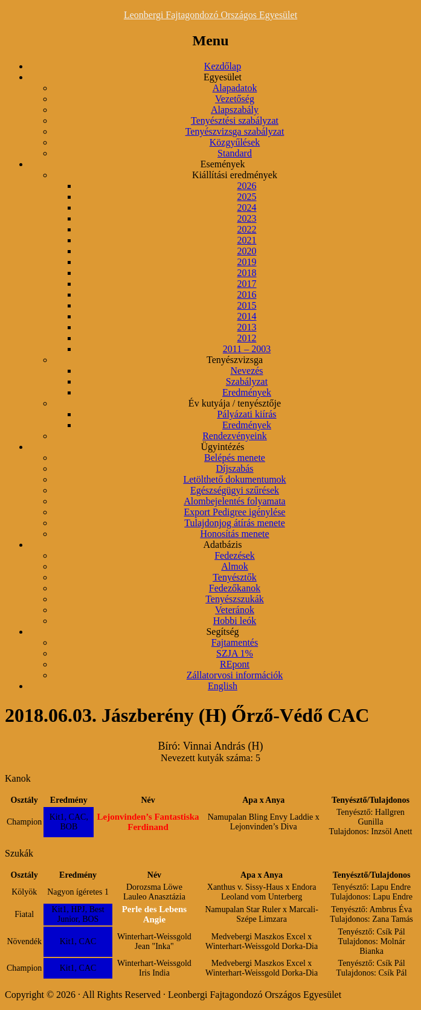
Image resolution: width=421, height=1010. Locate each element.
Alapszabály (235, 110)
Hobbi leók (235, 621)
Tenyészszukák (234, 599)
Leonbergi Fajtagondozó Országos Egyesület (210, 15)
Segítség (222, 631)
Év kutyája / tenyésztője (234, 403)
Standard (234, 153)
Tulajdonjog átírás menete (234, 523)
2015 (247, 305)
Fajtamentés (234, 642)
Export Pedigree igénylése (235, 512)
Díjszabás (234, 468)
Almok (234, 566)
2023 (247, 218)
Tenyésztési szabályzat (234, 120)
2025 (247, 196)
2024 (247, 207)
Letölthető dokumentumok (234, 479)
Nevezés (246, 370)
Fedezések (234, 555)
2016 (247, 294)
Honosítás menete (234, 534)
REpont (234, 664)
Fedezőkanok (234, 588)
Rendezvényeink (234, 436)
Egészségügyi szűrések (234, 490)
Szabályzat (247, 381)
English (222, 686)
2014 (247, 316)
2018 (247, 273)
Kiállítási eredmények (234, 175)
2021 (247, 240)
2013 (247, 327)
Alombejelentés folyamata (234, 501)
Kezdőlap (222, 66)
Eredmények (246, 392)
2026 (247, 186)
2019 (247, 262)
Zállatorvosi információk (235, 675)
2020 (247, 251)
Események (223, 164)
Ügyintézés (223, 447)
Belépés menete (234, 457)
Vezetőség (234, 99)
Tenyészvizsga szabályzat (234, 131)
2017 (247, 283)
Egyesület (223, 77)
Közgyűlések (235, 142)
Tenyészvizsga (235, 360)
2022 (247, 229)
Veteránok (234, 610)
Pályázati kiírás (246, 414)
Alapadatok (235, 88)
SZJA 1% (234, 653)
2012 (247, 338)
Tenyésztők (235, 577)
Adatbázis (223, 544)
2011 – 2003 (247, 349)
